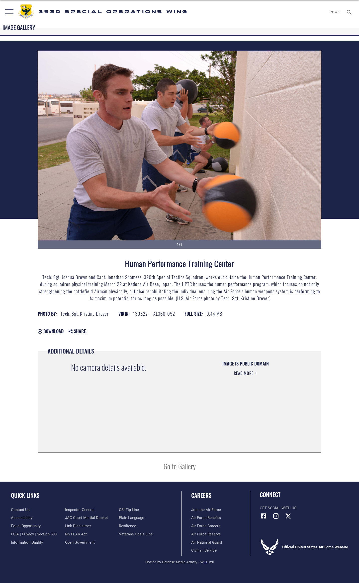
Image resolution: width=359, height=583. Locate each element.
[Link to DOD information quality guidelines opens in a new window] (27, 542)
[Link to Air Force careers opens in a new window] (205, 526)
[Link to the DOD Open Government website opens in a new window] (80, 542)
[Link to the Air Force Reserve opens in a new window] (206, 534)
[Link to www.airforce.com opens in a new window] (206, 510)
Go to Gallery (180, 466)
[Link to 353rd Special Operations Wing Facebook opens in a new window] (263, 516)
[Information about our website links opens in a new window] (78, 526)
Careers (201, 495)
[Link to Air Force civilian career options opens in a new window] (204, 550)
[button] (8, 12)
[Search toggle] (350, 11)
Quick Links (25, 495)
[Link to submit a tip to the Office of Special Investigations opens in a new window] (129, 510)
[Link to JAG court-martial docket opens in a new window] (86, 517)
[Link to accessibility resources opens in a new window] (21, 517)
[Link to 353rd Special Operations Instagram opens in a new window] (276, 516)
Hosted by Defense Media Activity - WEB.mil (179, 562)
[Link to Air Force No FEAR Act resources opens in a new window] (76, 534)
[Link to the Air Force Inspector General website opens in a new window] (79, 510)
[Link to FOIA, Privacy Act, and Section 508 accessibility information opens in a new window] (34, 534)
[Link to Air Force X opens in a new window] (288, 516)
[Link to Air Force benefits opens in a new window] (206, 517)
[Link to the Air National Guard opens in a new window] (206, 542)
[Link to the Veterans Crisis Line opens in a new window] (136, 534)
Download (51, 331)
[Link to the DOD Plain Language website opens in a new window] (131, 517)
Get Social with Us (278, 508)
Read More (244, 373)
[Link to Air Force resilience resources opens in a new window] (127, 526)
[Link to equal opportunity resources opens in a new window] (26, 526)
